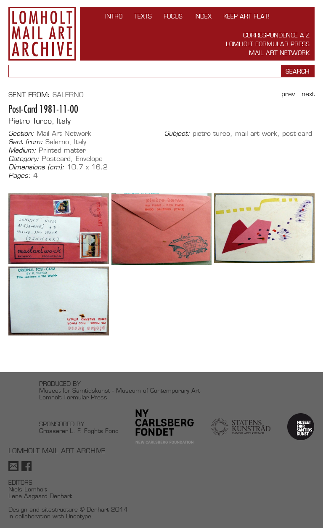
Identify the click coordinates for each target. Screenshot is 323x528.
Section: (21, 133)
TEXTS (143, 16)
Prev (288, 94)
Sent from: (25, 142)
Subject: (177, 133)
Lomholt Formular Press (268, 44)
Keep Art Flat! (246, 16)
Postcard (56, 159)
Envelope (89, 159)
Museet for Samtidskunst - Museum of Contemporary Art (119, 390)
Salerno (68, 95)
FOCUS (173, 16)
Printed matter (62, 150)
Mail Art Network (279, 52)
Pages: (19, 176)
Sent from (28, 95)
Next (308, 94)
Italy (80, 142)
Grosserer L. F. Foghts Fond (79, 430)
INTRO (113, 16)
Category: (23, 159)
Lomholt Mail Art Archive (42, 34)
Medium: (22, 150)
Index (203, 16)
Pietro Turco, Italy (39, 120)
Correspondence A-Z (276, 35)
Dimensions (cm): (36, 167)
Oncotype (78, 516)
